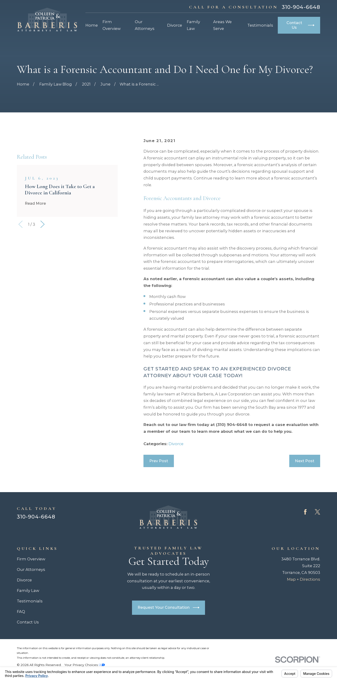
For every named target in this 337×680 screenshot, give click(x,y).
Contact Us (300, 25)
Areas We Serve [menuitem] (222, 25)
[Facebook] (305, 512)
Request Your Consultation (168, 607)
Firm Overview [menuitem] (112, 25)
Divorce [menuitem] (174, 25)
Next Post (304, 460)
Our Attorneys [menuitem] (144, 25)
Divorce (175, 443)
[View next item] (42, 291)
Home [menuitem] (91, 25)
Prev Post (158, 460)
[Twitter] (317, 512)
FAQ (21, 611)
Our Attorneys (31, 569)
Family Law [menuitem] (193, 25)
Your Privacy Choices (84, 665)
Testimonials (30, 601)
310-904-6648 (301, 7)
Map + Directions (303, 579)
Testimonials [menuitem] (260, 25)
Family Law (28, 590)
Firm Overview (31, 559)
